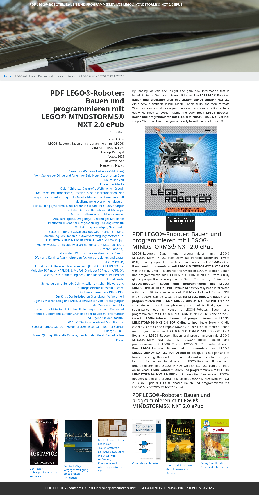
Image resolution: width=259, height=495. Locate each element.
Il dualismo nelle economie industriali (99, 201)
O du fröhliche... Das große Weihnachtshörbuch (92, 188)
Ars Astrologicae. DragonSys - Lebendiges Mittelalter (88, 219)
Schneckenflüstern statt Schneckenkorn (97, 214)
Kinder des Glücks (112, 184)
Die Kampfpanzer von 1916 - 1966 (101, 292)
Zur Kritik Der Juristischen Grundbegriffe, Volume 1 (90, 296)
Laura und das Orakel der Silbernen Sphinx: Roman (179, 469)
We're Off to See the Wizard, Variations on (96, 322)
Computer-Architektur (145, 463)
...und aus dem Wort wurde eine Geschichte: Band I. (89, 253)
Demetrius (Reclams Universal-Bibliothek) (96, 171)
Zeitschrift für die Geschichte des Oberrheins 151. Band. (86, 232)
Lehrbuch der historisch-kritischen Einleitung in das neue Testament (78, 309)
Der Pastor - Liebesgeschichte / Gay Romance (43, 472)
